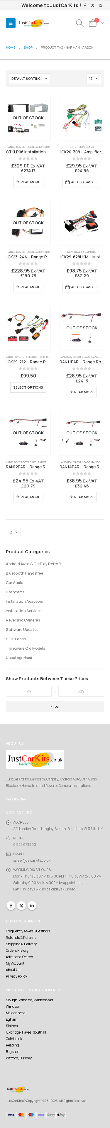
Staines (12, 1026)
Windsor (12, 1006)
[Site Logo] (34, 23)
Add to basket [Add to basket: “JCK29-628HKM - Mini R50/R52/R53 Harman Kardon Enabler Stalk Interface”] (84, 287)
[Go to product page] (28, 118)
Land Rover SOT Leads (75, 357)
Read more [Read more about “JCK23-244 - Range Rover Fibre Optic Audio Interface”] (30, 287)
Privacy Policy (16, 976)
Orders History (17, 950)
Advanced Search (19, 957)
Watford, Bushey (19, 1058)
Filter (55, 706)
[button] (11, 23)
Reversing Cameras (23, 620)
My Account (15, 963)
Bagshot (12, 1051)
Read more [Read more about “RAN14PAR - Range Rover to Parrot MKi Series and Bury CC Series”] (84, 497)
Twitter (21, 905)
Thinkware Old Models (25, 648)
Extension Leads (82, 147)
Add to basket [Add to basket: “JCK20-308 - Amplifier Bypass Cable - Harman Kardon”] (84, 182)
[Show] (94, 78)
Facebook (10, 905)
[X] (92, 5)
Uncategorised (19, 657)
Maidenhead (16, 1013)
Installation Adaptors (24, 601)
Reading (12, 1045)
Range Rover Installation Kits (28, 147)
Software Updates (22, 629)
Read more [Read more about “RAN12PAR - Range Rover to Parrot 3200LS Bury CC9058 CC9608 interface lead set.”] (30, 497)
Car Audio (14, 582)
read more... (16, 798)
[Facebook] (85, 5)
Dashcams (15, 592)
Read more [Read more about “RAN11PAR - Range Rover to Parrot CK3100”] (84, 392)
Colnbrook (14, 1038)
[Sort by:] (29, 78)
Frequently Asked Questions (28, 931)
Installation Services (24, 610)
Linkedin (32, 905)
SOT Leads (16, 638)
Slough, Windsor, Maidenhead (29, 1000)
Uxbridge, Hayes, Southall (26, 1032)
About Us (13, 970)
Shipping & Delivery (21, 944)
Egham (11, 1019)
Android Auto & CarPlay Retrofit (34, 563)
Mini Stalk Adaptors (81, 252)
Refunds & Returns (21, 937)
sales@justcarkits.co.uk (31, 860)
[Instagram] (100, 5)
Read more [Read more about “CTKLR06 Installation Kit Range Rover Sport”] (30, 182)
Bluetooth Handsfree (24, 573)
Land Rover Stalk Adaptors (25, 357)
